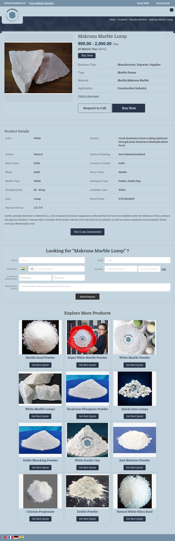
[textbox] (149, 269)
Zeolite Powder (87, 511)
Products (122, 19)
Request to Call (94, 108)
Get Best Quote (40, 365)
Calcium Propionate (40, 511)
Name (14, 260)
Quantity (99, 269)
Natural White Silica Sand (135, 511)
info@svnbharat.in (15, 3)
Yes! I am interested (87, 231)
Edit (164, 269)
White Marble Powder (134, 357)
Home (112, 19)
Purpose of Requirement (11, 277)
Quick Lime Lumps (135, 409)
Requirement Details (11, 287)
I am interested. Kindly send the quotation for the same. (95, 287)
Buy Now (87, 55)
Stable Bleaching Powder (40, 460)
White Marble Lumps (40, 409)
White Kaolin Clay (87, 460)
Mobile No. (12, 269)
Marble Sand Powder (40, 357)
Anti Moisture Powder (134, 460)
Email (100, 260)
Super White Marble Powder (87, 357)
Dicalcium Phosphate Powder (87, 409)
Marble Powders (138, 19)
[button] (41, 3)
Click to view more (88, 96)
